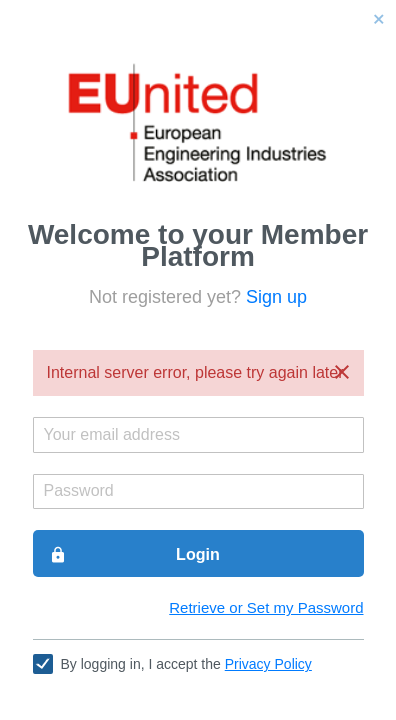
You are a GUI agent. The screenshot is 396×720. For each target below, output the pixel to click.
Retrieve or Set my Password (266, 607)
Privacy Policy (268, 664)
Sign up (276, 297)
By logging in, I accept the (186, 664)
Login (134, 555)
